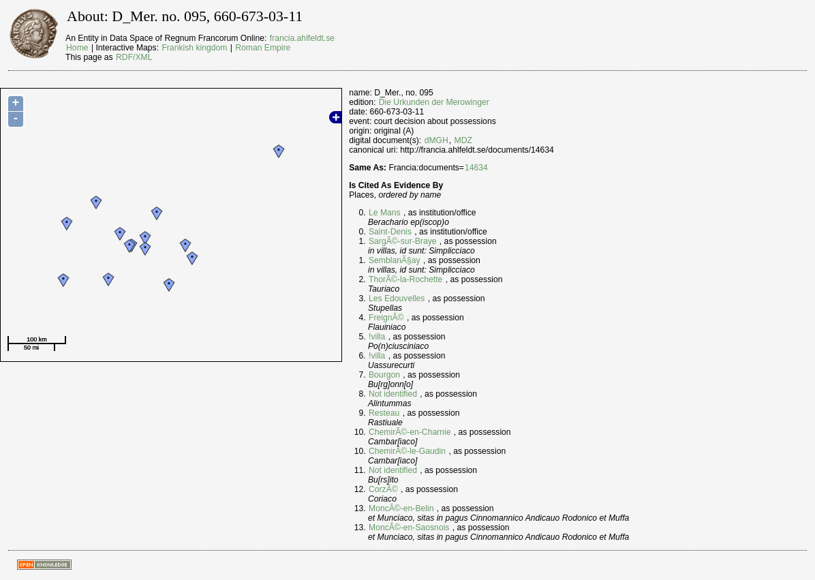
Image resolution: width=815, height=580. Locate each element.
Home (77, 47)
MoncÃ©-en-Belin (401, 508)
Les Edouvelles (397, 298)
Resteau (384, 413)
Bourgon (384, 375)
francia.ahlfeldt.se (302, 38)
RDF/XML (134, 57)
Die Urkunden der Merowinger (434, 102)
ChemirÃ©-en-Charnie (409, 432)
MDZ (463, 140)
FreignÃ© (386, 317)
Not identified (393, 394)
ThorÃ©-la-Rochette (405, 279)
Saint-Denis (390, 231)
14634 (476, 167)
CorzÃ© (383, 489)
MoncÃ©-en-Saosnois (409, 527)
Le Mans (385, 212)
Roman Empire (262, 47)
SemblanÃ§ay (394, 260)
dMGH (436, 140)
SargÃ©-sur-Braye (402, 241)
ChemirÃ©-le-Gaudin (407, 451)
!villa (377, 336)
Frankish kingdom (194, 47)
